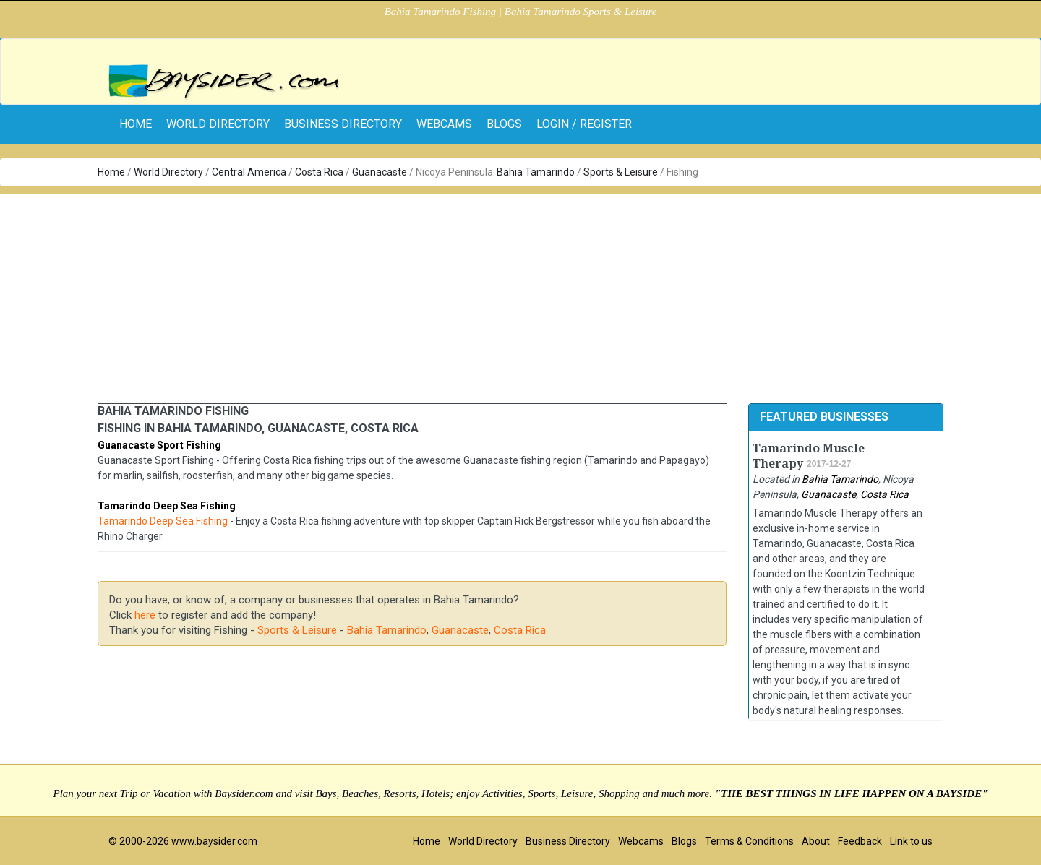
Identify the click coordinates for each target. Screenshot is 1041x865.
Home (111, 172)
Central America (249, 172)
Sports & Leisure (620, 172)
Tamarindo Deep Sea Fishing (167, 506)
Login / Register (584, 124)
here (144, 614)
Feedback (860, 841)
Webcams (444, 124)
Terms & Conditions (749, 841)
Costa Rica (319, 172)
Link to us (911, 841)
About (816, 841)
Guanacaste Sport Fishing (159, 445)
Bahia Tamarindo (536, 172)
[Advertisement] (520, 295)
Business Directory (343, 124)
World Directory (218, 124)
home (135, 124)
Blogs (504, 124)
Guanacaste (379, 172)
